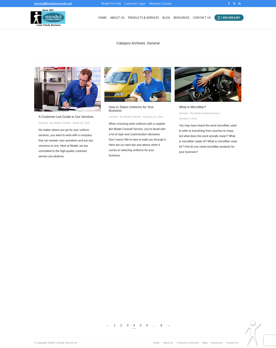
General (43, 123)
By (60, 123)
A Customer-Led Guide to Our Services (66, 117)
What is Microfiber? (192, 107)
